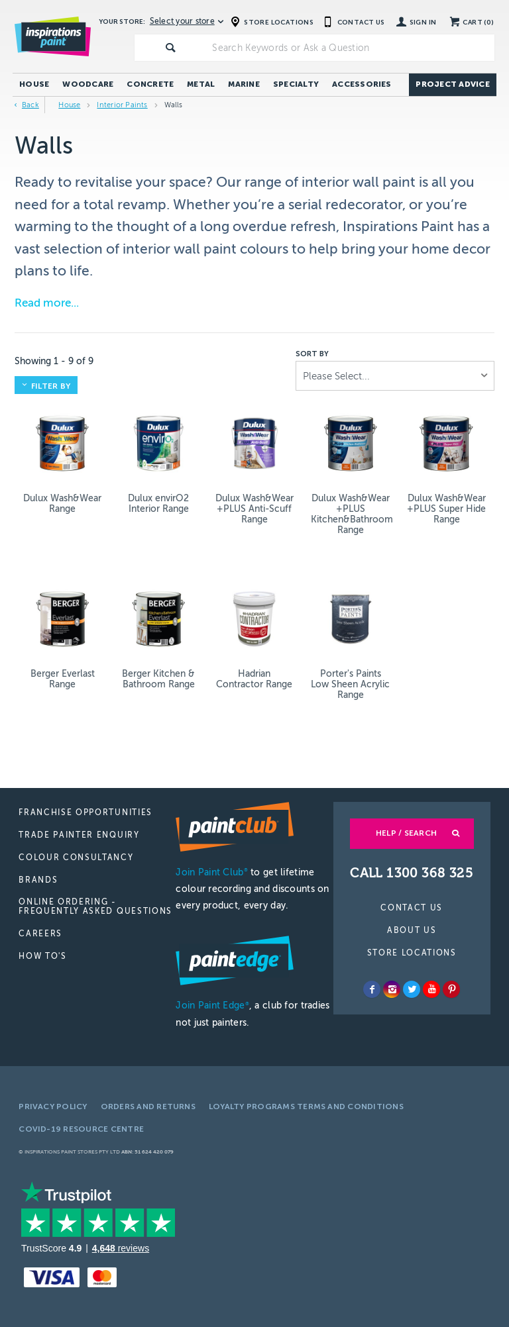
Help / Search (406, 833)
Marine (243, 84)
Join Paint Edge (212, 1005)
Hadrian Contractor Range (254, 679)
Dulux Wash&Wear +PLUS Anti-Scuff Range (254, 508)
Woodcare (87, 84)
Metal (201, 84)
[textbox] (350, 47)
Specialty (296, 84)
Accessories (362, 84)
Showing (54, 361)
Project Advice (452, 84)
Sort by (312, 354)
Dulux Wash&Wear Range (62, 503)
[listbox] (395, 376)
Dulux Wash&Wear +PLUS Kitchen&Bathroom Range (350, 514)
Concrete (150, 84)
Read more (43, 303)
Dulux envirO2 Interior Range (158, 503)
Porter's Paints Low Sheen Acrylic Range (350, 684)
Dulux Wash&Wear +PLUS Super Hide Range (446, 508)
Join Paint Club (211, 872)
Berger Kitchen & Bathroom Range (158, 679)
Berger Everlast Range (62, 679)
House (34, 84)
